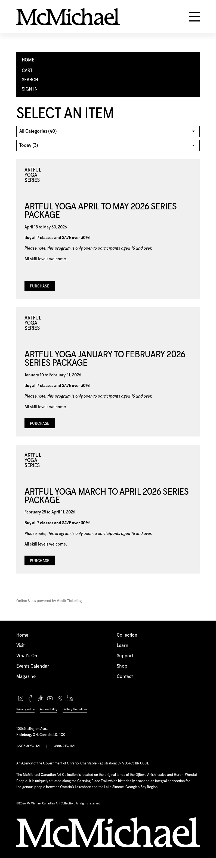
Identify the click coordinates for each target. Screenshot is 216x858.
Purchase (39, 286)
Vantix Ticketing (69, 601)
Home (22, 635)
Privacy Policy (25, 709)
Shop (122, 666)
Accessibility (48, 709)
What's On (26, 655)
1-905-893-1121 (28, 746)
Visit (20, 645)
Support (125, 655)
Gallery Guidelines (75, 709)
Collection (127, 635)
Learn (122, 645)
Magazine (26, 676)
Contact (125, 676)
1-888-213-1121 (63, 746)
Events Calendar (32, 666)
